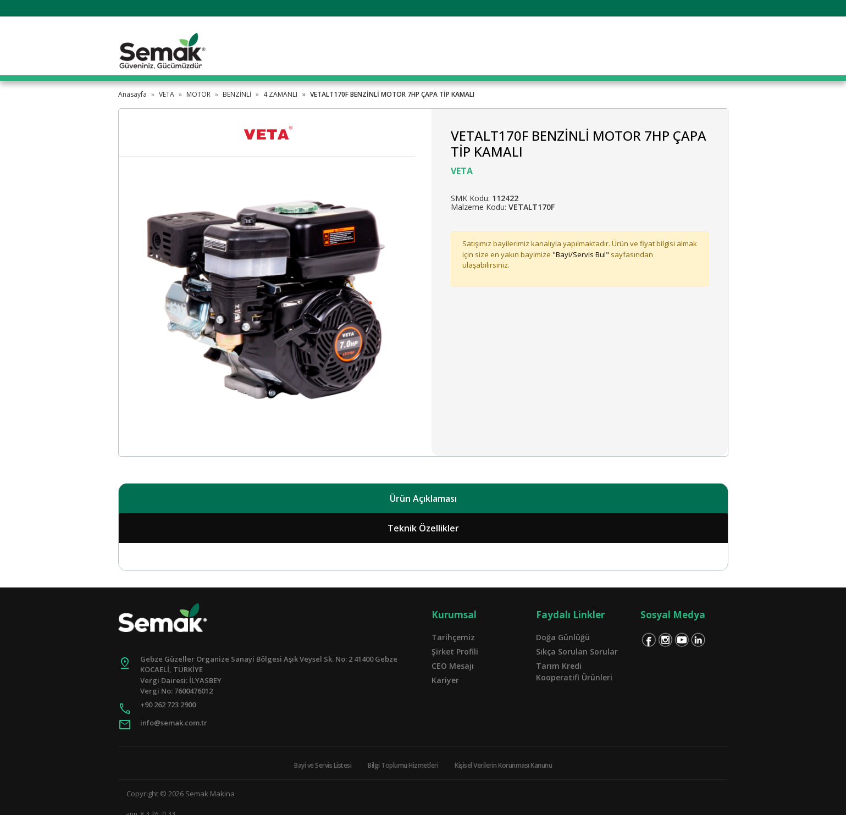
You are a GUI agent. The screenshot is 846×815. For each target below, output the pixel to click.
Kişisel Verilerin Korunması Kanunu (503, 765)
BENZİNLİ (237, 94)
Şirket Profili (455, 651)
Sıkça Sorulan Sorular (577, 651)
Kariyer (445, 680)
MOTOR (198, 94)
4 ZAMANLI (280, 94)
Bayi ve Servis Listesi (322, 765)
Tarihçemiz (453, 637)
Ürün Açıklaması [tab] (423, 498)
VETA (166, 94)
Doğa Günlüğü (563, 637)
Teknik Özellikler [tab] (423, 528)
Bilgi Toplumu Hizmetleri (403, 765)
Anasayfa (132, 94)
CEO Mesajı (453, 666)
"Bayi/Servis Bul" (580, 254)
